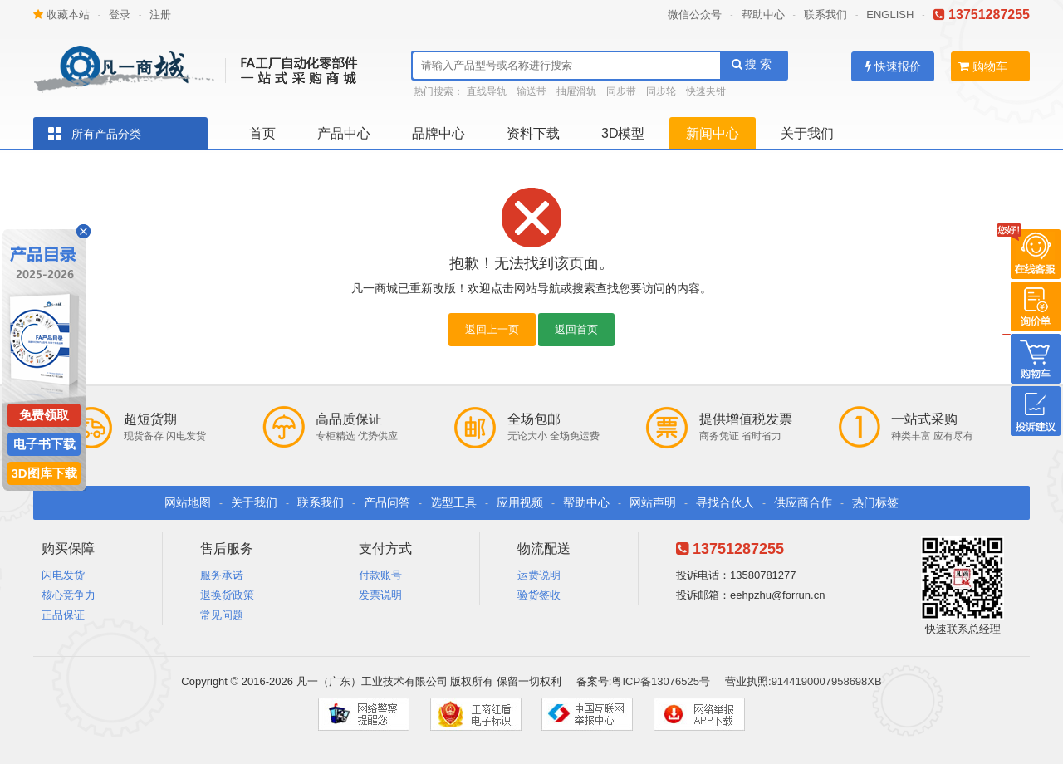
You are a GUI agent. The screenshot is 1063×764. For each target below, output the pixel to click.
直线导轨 (487, 91)
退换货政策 (227, 595)
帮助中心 (763, 14)
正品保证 (63, 615)
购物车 (982, 66)
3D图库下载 (43, 473)
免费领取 (44, 415)
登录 (119, 14)
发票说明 (380, 595)
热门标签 (875, 502)
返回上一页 (492, 329)
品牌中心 (438, 133)
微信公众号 (695, 14)
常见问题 (221, 615)
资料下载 (533, 133)
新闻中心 (712, 133)
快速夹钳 (706, 91)
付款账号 (380, 575)
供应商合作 (803, 502)
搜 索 (752, 64)
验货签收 (539, 595)
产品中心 (343, 133)
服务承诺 (221, 575)
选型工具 (453, 502)
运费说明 (539, 575)
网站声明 (652, 502)
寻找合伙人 (725, 502)
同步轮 (661, 91)
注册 (160, 14)
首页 (262, 133)
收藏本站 (61, 14)
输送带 (531, 91)
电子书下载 (44, 444)
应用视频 (520, 502)
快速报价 (893, 66)
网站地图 (187, 502)
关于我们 (807, 133)
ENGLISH (890, 14)
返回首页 (576, 329)
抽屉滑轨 (576, 91)
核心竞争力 (69, 595)
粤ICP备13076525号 (660, 681)
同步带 (621, 91)
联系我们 (825, 14)
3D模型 (622, 133)
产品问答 (387, 502)
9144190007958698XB (827, 681)
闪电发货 (63, 575)
